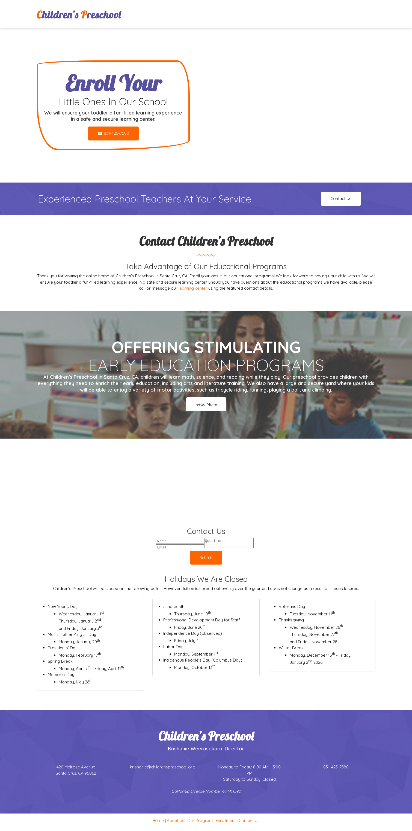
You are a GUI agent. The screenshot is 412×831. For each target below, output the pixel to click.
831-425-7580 (336, 768)
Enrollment (226, 821)
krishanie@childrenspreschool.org (162, 768)
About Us (175, 821)
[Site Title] (79, 14)
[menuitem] (276, 14)
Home (158, 821)
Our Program (200, 821)
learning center (193, 288)
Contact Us (249, 821)
